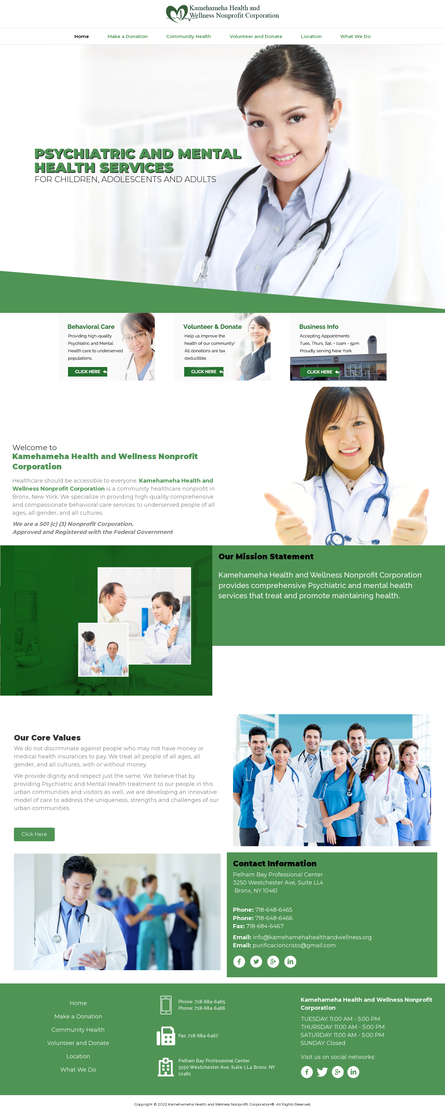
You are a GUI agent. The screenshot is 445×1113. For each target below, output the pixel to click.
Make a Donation (128, 36)
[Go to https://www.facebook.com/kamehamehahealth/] (307, 1073)
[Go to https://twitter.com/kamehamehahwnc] (322, 1073)
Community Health (188, 36)
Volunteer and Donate (256, 36)
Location (311, 36)
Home (81, 36)
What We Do (355, 36)
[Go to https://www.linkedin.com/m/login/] (353, 1073)
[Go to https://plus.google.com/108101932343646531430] (338, 1073)
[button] (34, 834)
